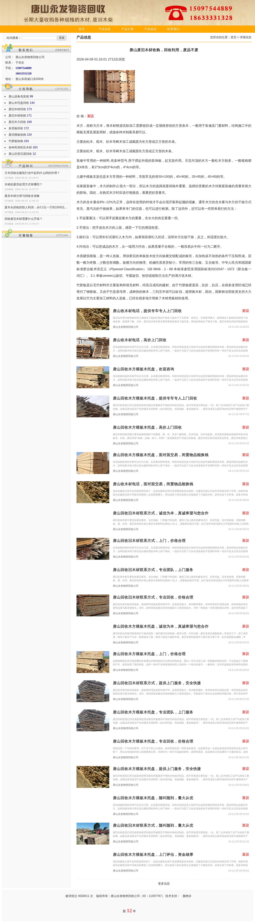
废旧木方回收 (17, 121)
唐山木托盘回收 (19, 102)
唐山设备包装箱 (19, 96)
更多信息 (164, 883)
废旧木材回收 (17, 109)
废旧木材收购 (17, 115)
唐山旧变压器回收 (20, 153)
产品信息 (104, 29)
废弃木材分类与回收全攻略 (22, 195)
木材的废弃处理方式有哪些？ (23, 184)
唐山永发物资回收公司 (125, 327)
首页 (82, 29)
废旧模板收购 (17, 134)
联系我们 (173, 29)
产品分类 (127, 29)
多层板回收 (16, 128)
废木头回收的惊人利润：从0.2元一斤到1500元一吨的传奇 (36, 207)
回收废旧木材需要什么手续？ (23, 218)
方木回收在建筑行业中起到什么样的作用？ (32, 172)
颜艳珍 (187, 896)
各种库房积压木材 (20, 147)
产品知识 (150, 29)
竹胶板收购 (16, 141)
